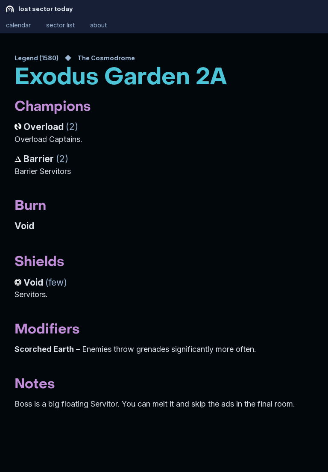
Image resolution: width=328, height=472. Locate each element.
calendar (18, 25)
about (98, 25)
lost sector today (39, 9)
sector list (60, 25)
